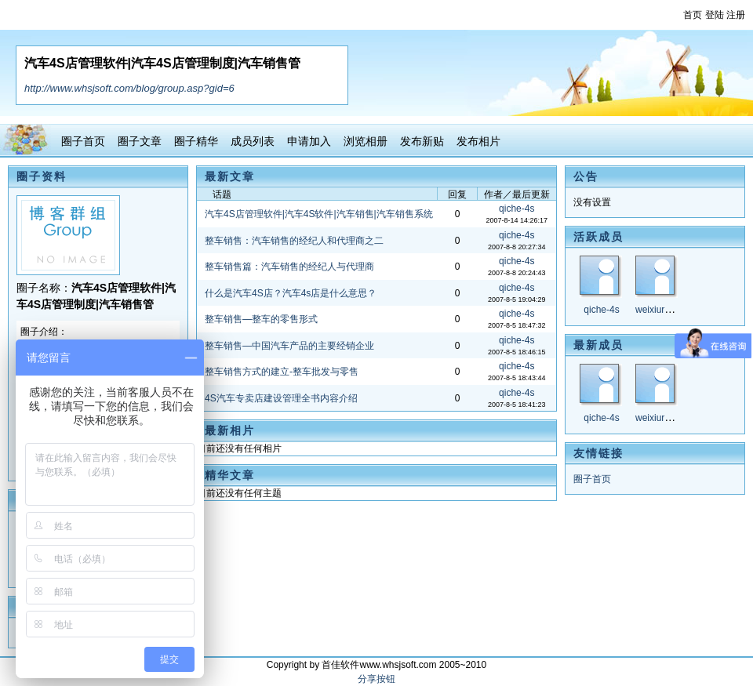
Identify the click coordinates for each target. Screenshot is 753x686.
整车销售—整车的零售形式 (261, 319)
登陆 (714, 14)
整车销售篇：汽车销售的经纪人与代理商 (289, 266)
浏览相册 (365, 141)
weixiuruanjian (665, 309)
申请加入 (309, 141)
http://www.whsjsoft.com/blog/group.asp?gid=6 (129, 88)
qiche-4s (601, 309)
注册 (735, 14)
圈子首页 (83, 141)
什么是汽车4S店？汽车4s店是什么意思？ (290, 293)
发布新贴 (422, 141)
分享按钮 (376, 678)
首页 (692, 14)
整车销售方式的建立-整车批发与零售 (281, 371)
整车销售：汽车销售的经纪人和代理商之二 (294, 240)
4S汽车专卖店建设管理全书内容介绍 (281, 398)
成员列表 (253, 141)
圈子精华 (196, 141)
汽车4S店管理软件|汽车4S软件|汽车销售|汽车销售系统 (319, 214)
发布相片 (478, 141)
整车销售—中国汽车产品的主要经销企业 (289, 345)
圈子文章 (140, 141)
